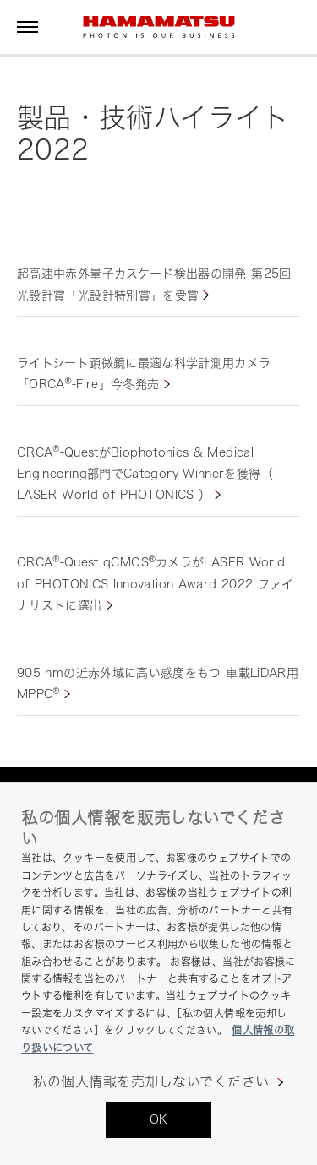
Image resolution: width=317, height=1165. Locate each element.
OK (159, 1119)
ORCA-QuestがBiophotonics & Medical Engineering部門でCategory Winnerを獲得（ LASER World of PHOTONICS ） (145, 473)
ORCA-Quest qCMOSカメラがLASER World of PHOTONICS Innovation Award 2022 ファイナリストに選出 (155, 583)
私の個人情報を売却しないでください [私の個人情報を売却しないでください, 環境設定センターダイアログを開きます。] (151, 1082)
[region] (158, 973)
